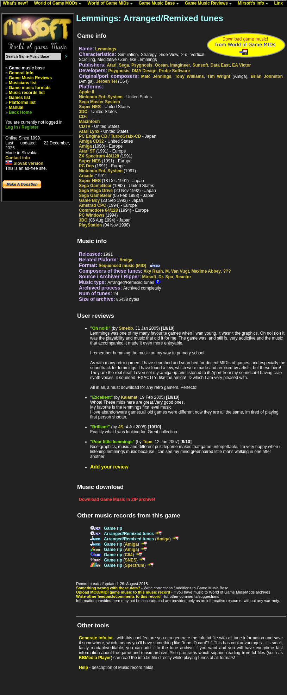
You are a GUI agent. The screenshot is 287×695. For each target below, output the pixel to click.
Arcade (86, 175)
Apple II (86, 91)
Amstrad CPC (92, 205)
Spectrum (134, 565)
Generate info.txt (96, 637)
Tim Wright (218, 76)
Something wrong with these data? (108, 588)
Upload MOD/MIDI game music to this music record (123, 592)
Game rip (113, 528)
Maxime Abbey (206, 271)
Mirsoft (149, 276)
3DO (83, 111)
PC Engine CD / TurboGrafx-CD (110, 136)
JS (120, 426)
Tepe (147, 441)
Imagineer (180, 65)
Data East (220, 65)
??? (227, 271)
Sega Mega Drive (96, 190)
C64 (128, 554)
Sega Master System (99, 101)
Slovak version (24, 163)
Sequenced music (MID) (122, 265)
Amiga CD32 (91, 141)
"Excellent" (101, 397)
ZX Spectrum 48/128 (99, 156)
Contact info (17, 157)
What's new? (17, 3)
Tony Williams (189, 76)
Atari (112, 65)
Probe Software (174, 70)
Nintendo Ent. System (101, 96)
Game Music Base (160, 3)
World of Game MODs (59, 3)
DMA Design (144, 70)
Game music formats (30, 87)
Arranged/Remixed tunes (129, 533)
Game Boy (89, 200)
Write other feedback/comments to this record (118, 596)
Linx (280, 3)
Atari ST (87, 151)
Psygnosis (141, 65)
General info (21, 72)
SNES (130, 560)
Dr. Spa (165, 276)
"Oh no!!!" (100, 328)
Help (83, 667)
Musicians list (23, 82)
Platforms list (22, 102)
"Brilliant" (100, 426)
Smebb (126, 328)
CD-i (83, 116)
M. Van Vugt (177, 271)
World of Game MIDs (111, 3)
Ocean (161, 65)
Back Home (20, 112)
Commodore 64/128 (98, 210)
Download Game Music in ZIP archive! (117, 499)
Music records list (27, 92)
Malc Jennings (156, 76)
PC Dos (86, 165)
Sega (124, 65)
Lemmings (105, 48)
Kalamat (129, 397)
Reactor (183, 276)
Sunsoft (200, 65)
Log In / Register (21, 127)
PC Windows (92, 215)
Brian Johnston (267, 76)
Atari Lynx (89, 131)
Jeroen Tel (106, 81)
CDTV (85, 126)
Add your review (109, 467)
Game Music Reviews (210, 3)
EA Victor (241, 65)
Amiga (85, 146)
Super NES (90, 106)
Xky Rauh (153, 271)
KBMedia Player (95, 657)
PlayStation (90, 225)
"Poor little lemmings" (112, 441)
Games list (19, 97)
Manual (16, 107)
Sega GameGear (95, 185)
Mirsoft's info (254, 3)
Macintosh (89, 121)
